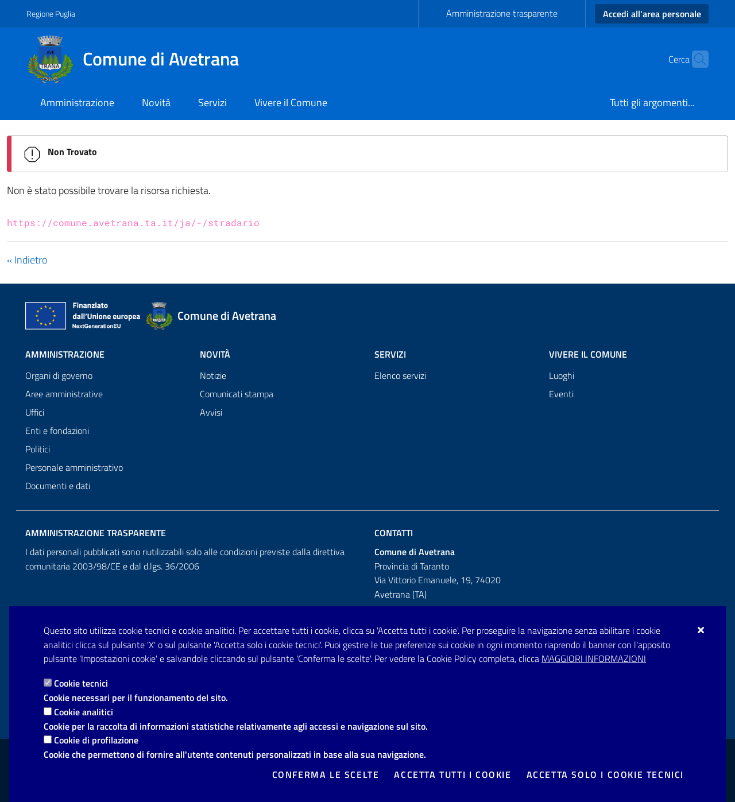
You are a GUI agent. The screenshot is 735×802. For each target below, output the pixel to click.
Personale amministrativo (74, 467)
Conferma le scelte (326, 774)
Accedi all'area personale (652, 14)
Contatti (393, 533)
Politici (37, 449)
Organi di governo (58, 375)
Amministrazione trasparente (502, 13)
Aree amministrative (64, 394)
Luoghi (561, 375)
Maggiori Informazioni (593, 658)
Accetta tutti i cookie (452, 774)
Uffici (34, 412)
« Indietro (27, 260)
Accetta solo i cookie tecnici (605, 774)
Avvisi (211, 412)
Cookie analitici (83, 712)
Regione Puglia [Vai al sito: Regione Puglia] (50, 13)
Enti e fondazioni (57, 430)
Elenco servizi (400, 375)
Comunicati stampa (236, 394)
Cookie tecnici (81, 683)
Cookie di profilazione (96, 740)
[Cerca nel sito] (695, 59)
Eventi (561, 394)
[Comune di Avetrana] (139, 59)
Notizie (213, 375)
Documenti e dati (57, 486)
